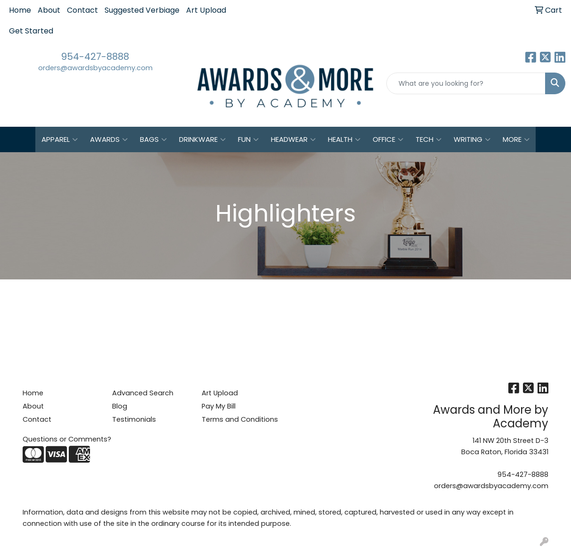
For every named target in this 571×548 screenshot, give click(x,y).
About (49, 10)
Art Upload (206, 10)
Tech (428, 139)
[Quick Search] (466, 83)
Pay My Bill (219, 406)
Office (388, 139)
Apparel (59, 139)
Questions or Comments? (67, 439)
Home (20, 10)
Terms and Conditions (240, 419)
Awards (109, 139)
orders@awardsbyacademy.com (95, 68)
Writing (472, 139)
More (516, 139)
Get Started (31, 30)
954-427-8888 (95, 56)
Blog (119, 406)
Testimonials (134, 419)
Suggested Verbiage (142, 10)
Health (344, 139)
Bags (153, 139)
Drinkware (202, 139)
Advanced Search (142, 393)
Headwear (293, 139)
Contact (82, 10)
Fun (248, 139)
